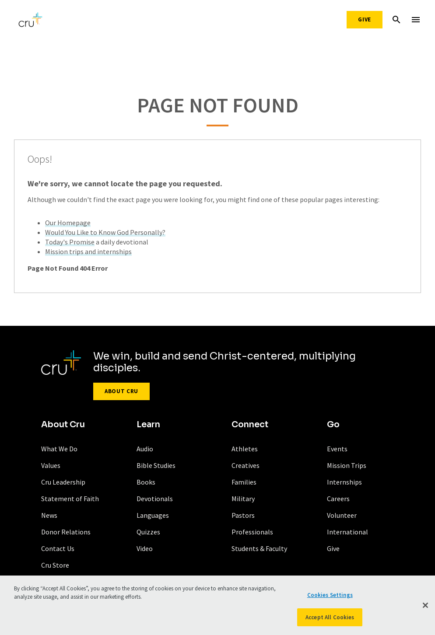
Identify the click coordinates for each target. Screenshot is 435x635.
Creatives (246, 465)
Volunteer (342, 515)
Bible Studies (156, 465)
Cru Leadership (63, 482)
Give (364, 19)
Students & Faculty (259, 548)
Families (244, 482)
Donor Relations (66, 531)
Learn (148, 424)
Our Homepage (68, 222)
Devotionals (155, 498)
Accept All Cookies (329, 619)
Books (146, 482)
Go (333, 424)
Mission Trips (346, 465)
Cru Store (55, 565)
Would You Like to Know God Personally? (105, 232)
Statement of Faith (70, 498)
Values (50, 465)
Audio (145, 448)
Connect (250, 424)
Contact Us (57, 548)
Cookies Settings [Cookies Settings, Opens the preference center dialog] (330, 596)
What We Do (59, 448)
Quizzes (148, 531)
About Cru (121, 391)
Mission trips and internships (88, 251)
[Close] (425, 607)
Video (145, 548)
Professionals (252, 531)
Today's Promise (70, 241)
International (347, 531)
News (49, 515)
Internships (344, 482)
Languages (153, 515)
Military (243, 498)
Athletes (245, 448)
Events (337, 448)
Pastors (243, 515)
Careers (338, 498)
